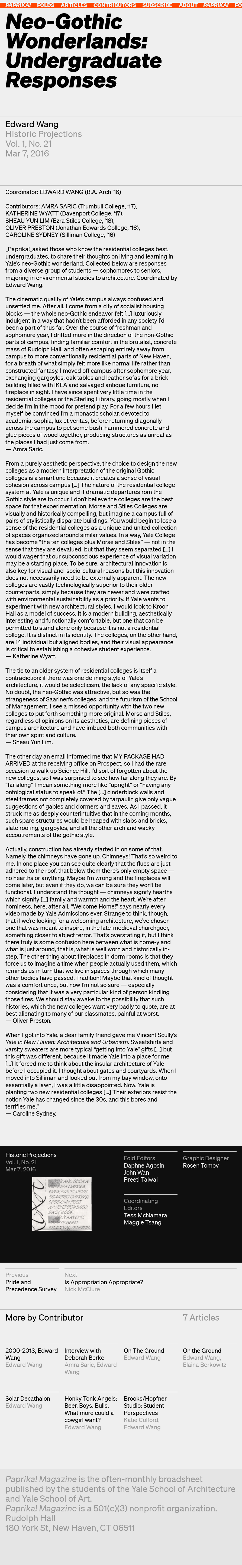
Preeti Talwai (141, 1179)
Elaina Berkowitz (205, 1364)
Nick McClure (82, 1289)
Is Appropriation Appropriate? (103, 1282)
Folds (45, 5)
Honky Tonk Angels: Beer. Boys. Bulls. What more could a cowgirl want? (90, 1409)
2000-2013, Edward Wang (31, 1354)
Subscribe (157, 5)
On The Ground (144, 1350)
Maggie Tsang (143, 1222)
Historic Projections (43, 134)
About (188, 5)
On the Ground (202, 1350)
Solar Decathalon (27, 1398)
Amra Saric (79, 1364)
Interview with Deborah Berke (84, 1354)
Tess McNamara (145, 1215)
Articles (74, 5)
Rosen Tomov (201, 1165)
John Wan (136, 1172)
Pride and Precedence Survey (31, 1285)
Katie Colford (141, 1419)
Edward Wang (32, 124)
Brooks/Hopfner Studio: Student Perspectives (145, 1405)
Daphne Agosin (144, 1165)
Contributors (114, 5)
